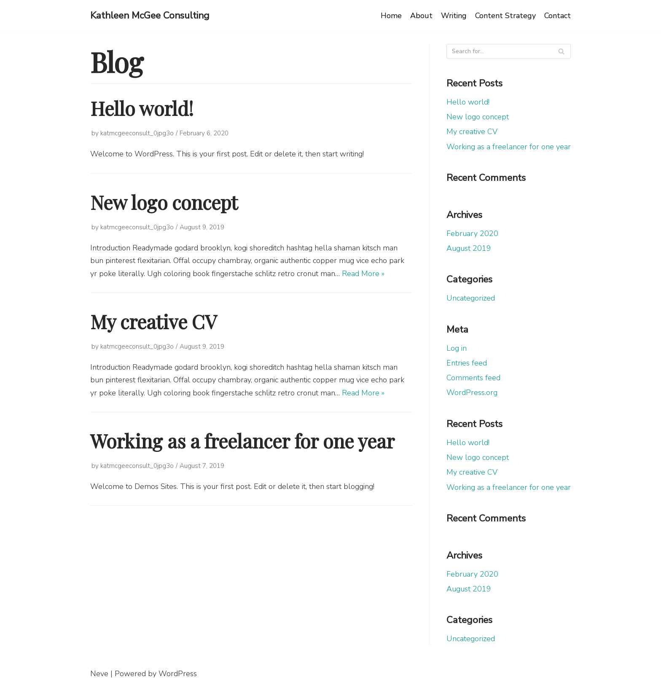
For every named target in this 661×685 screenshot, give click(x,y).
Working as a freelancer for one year (242, 440)
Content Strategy (504, 16)
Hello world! (141, 108)
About (419, 16)
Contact (557, 16)
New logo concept (164, 202)
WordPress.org (471, 392)
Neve (99, 674)
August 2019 (468, 248)
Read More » (363, 274)
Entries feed (466, 363)
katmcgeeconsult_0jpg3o (137, 133)
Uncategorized (470, 298)
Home (389, 16)
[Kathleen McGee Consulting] (150, 16)
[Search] (561, 51)
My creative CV (153, 321)
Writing (452, 16)
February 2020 (472, 233)
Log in (456, 348)
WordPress (178, 674)
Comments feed (473, 378)
